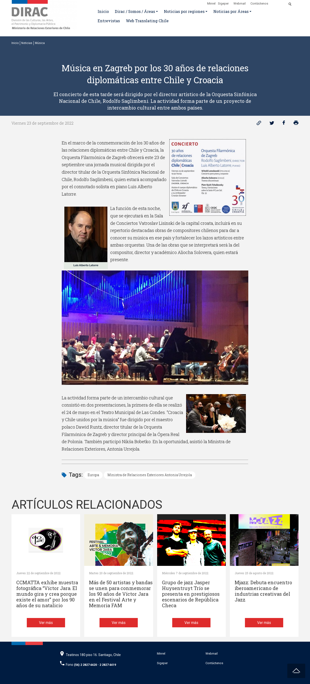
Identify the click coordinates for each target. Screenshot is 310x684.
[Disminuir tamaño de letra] (280, 2)
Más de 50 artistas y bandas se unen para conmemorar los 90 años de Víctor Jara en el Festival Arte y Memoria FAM (121, 593)
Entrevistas (109, 20)
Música (40, 43)
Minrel (211, 3)
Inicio (103, 11)
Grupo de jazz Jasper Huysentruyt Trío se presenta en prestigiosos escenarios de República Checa (191, 593)
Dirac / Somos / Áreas (135, 11)
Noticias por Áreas (231, 11)
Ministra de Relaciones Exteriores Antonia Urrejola (149, 475)
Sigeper (223, 3)
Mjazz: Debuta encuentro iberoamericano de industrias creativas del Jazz (263, 591)
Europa (93, 475)
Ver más (46, 622)
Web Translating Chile (147, 20)
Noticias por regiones (184, 11)
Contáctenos (259, 3)
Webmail (239, 3)
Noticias (26, 43)
